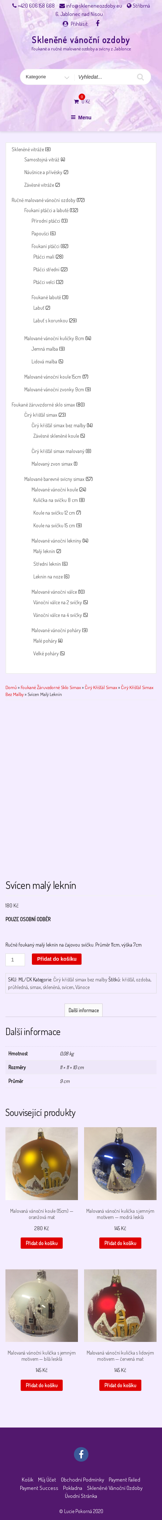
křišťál (128, 979)
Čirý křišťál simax (40, 415)
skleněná (51, 987)
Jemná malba (45, 349)
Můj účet (47, 1479)
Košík (27, 1479)
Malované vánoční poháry (56, 630)
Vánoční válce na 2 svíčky (57, 602)
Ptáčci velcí (44, 282)
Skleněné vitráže (28, 149)
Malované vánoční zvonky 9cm (54, 389)
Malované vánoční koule (55, 489)
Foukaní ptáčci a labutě (46, 210)
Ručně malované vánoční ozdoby (43, 200)
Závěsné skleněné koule (56, 436)
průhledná (18, 987)
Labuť (38, 308)
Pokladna (72, 1487)
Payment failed (124, 1479)
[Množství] (15, 959)
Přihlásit (79, 23)
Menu (81, 117)
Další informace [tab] (83, 1010)
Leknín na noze (48, 576)
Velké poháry (46, 653)
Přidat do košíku (56, 959)
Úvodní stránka (81, 1495)
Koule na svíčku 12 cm (54, 513)
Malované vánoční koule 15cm (52, 377)
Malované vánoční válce (54, 592)
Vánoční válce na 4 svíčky (57, 615)
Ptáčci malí (43, 257)
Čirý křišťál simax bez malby (59, 425)
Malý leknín (44, 551)
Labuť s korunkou (50, 320)
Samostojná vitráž (41, 159)
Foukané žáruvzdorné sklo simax (43, 404)
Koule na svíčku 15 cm (54, 525)
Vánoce (82, 987)
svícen (68, 987)
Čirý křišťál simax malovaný (58, 451)
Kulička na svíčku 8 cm (55, 500)
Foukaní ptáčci (45, 246)
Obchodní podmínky (82, 1479)
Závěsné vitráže (39, 185)
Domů (11, 687)
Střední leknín (47, 564)
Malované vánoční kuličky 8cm (54, 338)
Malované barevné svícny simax (54, 479)
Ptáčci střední (46, 269)
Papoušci (40, 233)
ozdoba (143, 979)
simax (35, 987)
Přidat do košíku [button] (42, 1243)
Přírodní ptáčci (46, 221)
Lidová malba (44, 361)
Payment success (39, 1487)
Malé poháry (45, 641)
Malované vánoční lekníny (56, 540)
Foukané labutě (46, 297)
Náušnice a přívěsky (43, 172)
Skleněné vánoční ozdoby (81, 39)
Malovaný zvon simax (52, 464)
